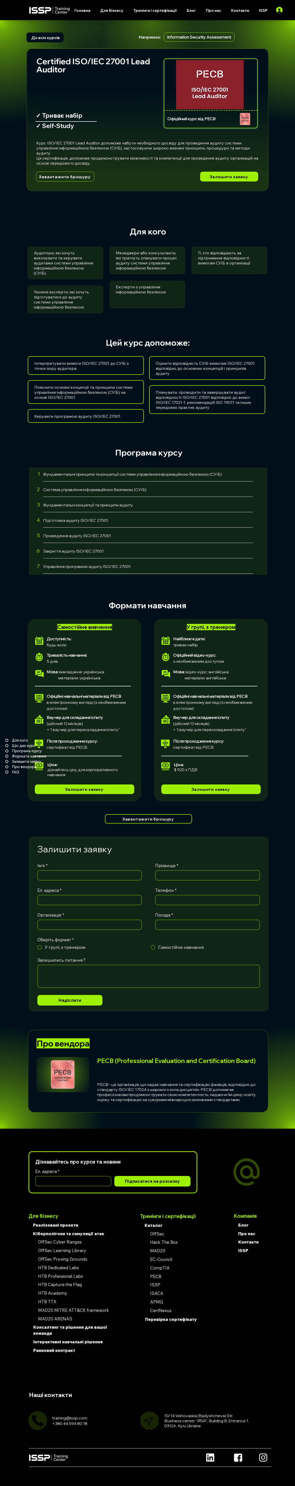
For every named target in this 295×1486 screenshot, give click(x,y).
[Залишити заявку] (229, 176)
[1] (35, 473)
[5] (35, 535)
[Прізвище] (206, 875)
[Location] (210, 1458)
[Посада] (206, 924)
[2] (35, 489)
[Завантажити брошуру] (65, 176)
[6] (35, 550)
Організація (50, 915)
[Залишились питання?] (148, 976)
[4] (35, 520)
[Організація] (88, 924)
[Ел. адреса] (88, 900)
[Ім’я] (88, 875)
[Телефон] (206, 900)
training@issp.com (69, 1417)
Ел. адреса (49, 890)
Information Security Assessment (199, 37)
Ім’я (42, 865)
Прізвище (166, 865)
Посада (164, 915)
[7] (35, 566)
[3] (35, 504)
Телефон (166, 890)
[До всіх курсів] (45, 37)
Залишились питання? (61, 960)
